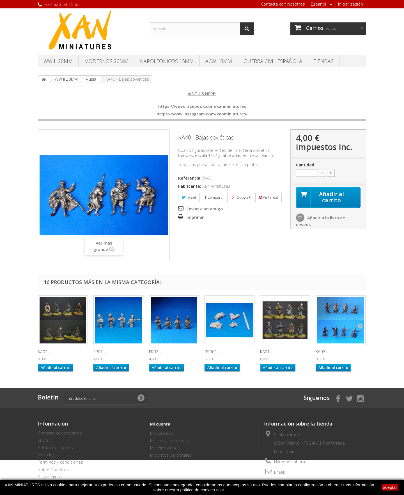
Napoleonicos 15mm (167, 61)
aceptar (390, 487)
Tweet (189, 197)
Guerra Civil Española (273, 61)
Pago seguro (50, 476)
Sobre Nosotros (53, 469)
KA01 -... (268, 351)
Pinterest (268, 197)
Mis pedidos (161, 433)
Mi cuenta (160, 424)
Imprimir (195, 217)
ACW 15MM (218, 61)
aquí (220, 489)
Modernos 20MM (106, 61)
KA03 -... (323, 351)
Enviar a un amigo (205, 209)
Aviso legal (48, 454)
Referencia (189, 177)
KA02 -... (46, 351)
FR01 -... (101, 351)
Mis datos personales (171, 455)
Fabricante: (189, 186)
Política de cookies (55, 447)
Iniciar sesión (350, 4)
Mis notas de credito (169, 440)
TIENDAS (324, 61)
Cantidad (305, 164)
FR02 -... (156, 351)
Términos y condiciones (60, 462)
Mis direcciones (165, 447)
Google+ (241, 197)
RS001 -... (214, 351)
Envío (43, 440)
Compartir (214, 197)
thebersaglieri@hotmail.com (313, 472)
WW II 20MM (58, 61)
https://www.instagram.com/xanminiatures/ (202, 114)
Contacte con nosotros (283, 4)
